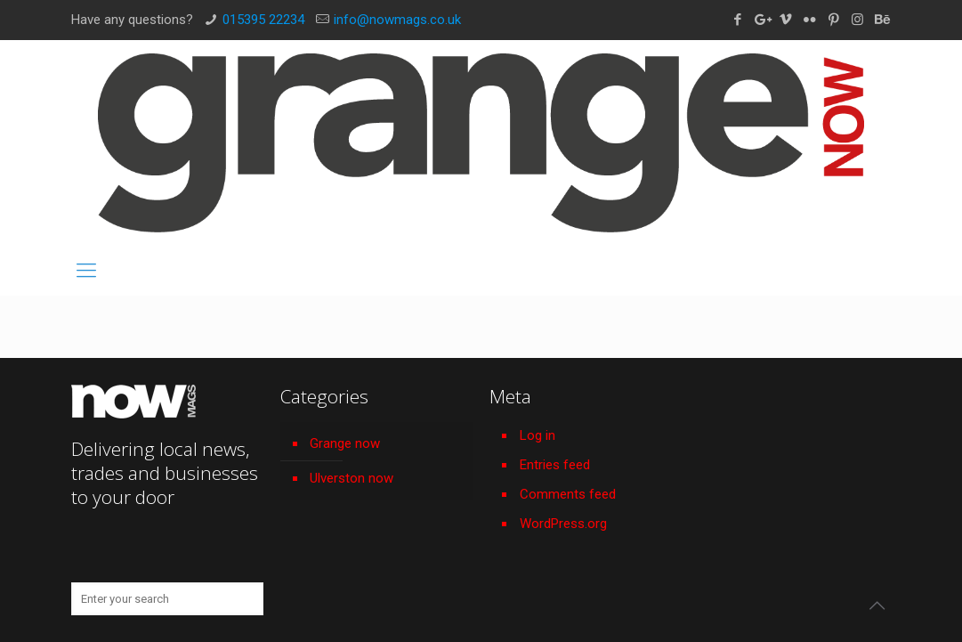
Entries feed (555, 465)
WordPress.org (563, 524)
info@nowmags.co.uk (397, 20)
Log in (537, 435)
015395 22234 (263, 20)
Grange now (345, 443)
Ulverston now (351, 478)
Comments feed (568, 494)
